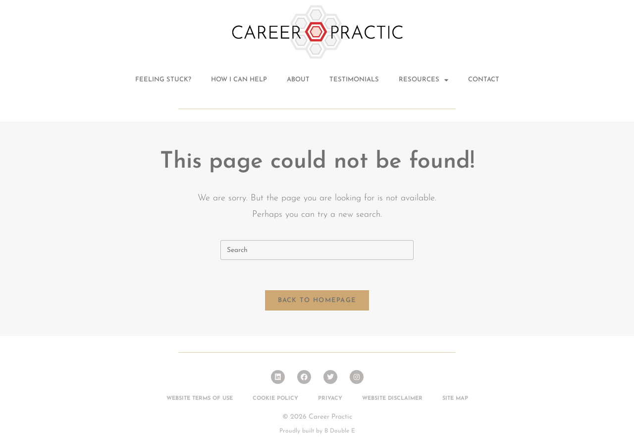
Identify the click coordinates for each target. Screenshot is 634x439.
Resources (423, 80)
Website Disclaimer (392, 398)
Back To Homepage (317, 300)
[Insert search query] (317, 250)
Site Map (455, 398)
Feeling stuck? (163, 79)
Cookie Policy (275, 398)
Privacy (330, 398)
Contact (483, 79)
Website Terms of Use (199, 398)
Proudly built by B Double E (317, 431)
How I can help (239, 79)
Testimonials (354, 79)
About (298, 79)
